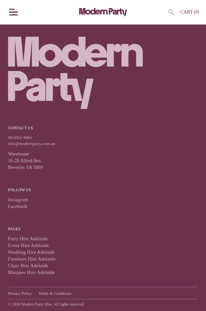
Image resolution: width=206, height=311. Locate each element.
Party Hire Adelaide (28, 238)
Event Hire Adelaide (28, 245)
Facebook (17, 206)
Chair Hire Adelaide (28, 265)
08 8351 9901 (20, 137)
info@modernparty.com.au (31, 143)
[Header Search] (171, 12)
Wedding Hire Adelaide (31, 252)
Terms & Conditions (54, 293)
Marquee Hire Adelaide (31, 272)
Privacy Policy (20, 293)
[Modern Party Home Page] (103, 12)
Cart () (189, 11)
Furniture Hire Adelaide (32, 259)
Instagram (18, 199)
